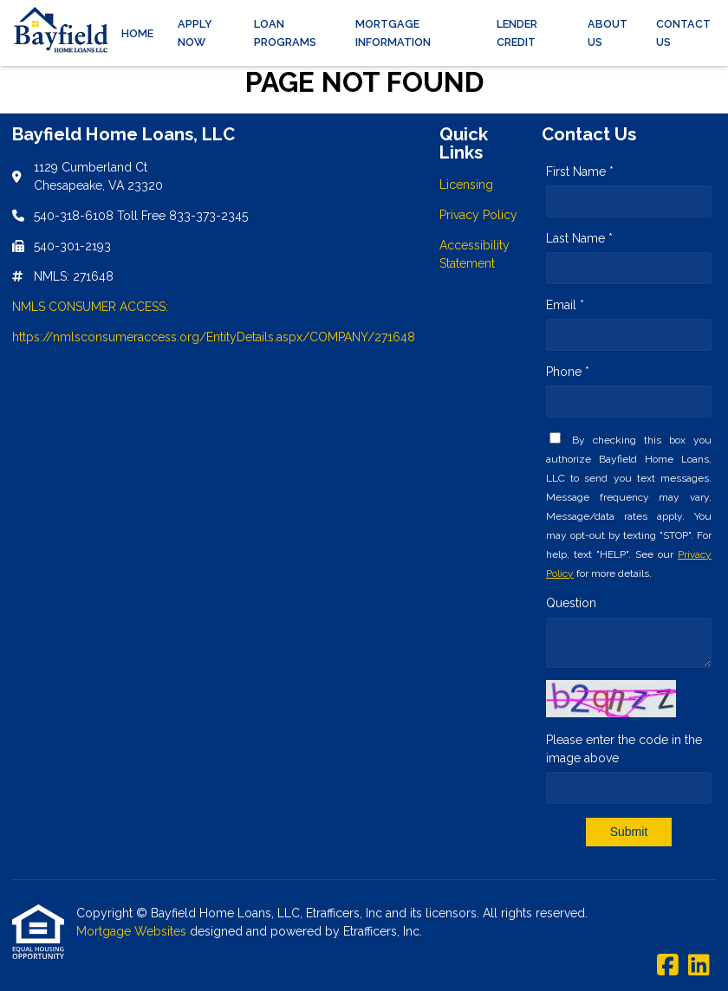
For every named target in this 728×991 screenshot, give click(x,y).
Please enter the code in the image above (624, 749)
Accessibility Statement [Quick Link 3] (474, 254)
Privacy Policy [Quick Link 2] (478, 215)
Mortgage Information (393, 33)
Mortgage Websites (133, 931)
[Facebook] (668, 966)
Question (571, 603)
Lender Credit (517, 33)
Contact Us (683, 33)
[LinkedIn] (699, 966)
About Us (607, 33)
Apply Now (195, 33)
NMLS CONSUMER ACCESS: (90, 307)
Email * (565, 305)
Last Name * (579, 238)
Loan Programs (285, 33)
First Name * (580, 171)
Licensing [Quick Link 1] (466, 184)
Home (137, 33)
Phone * (567, 372)
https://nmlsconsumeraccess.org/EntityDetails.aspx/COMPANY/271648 (213, 337)
